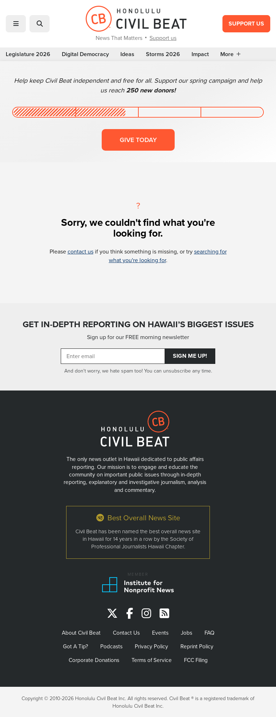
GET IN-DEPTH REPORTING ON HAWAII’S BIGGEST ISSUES (138, 324)
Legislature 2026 (28, 54)
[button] (16, 23)
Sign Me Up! (190, 356)
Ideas (127, 54)
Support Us (246, 23)
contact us (80, 251)
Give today (138, 139)
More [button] (230, 54)
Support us (163, 38)
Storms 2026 (163, 54)
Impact (200, 54)
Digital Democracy (85, 54)
